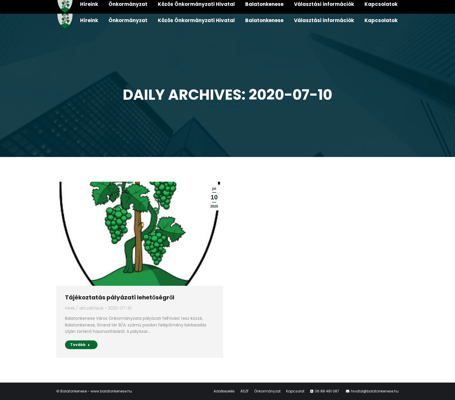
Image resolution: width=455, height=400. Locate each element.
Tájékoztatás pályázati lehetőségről (119, 297)
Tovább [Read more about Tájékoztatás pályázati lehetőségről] (80, 344)
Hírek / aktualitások (84, 308)
